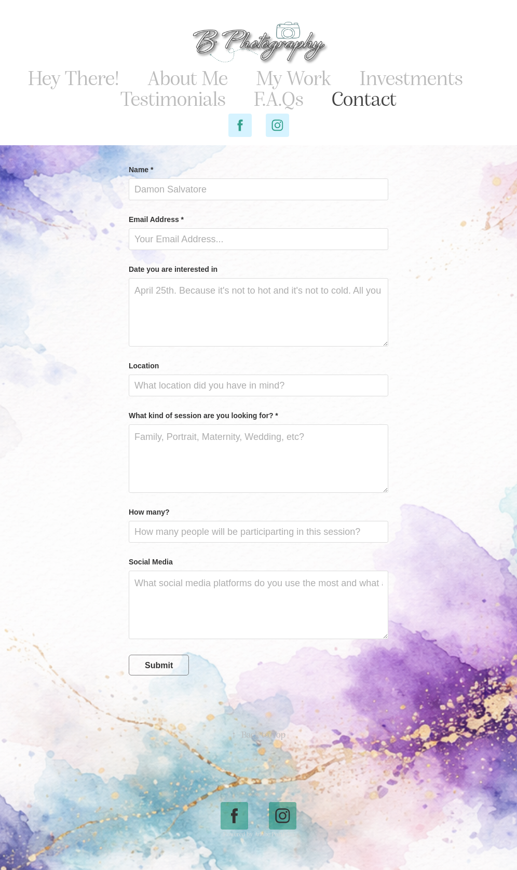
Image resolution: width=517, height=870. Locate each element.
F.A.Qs (279, 98)
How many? (149, 512)
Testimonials (173, 98)
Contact (364, 98)
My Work (293, 77)
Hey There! (73, 77)
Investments (411, 77)
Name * (141, 169)
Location (144, 365)
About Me (187, 77)
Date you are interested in (173, 269)
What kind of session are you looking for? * (203, 415)
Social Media (151, 561)
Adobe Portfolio (274, 834)
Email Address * (156, 219)
